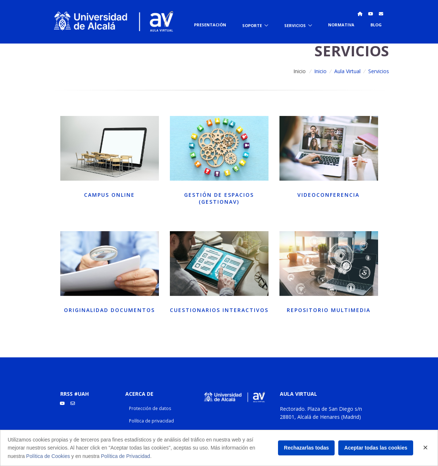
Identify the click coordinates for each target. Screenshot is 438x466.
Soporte (252, 25)
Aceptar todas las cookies (375, 448)
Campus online (109, 194)
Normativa (341, 24)
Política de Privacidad (125, 456)
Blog (376, 24)
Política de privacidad (151, 421)
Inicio (299, 71)
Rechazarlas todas (306, 448)
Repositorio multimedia (328, 310)
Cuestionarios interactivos (219, 310)
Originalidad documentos (109, 310)
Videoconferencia (328, 194)
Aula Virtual (347, 71)
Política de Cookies (48, 456)
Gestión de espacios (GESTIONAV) (219, 198)
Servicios (295, 25)
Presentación (210, 24)
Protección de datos (150, 408)
